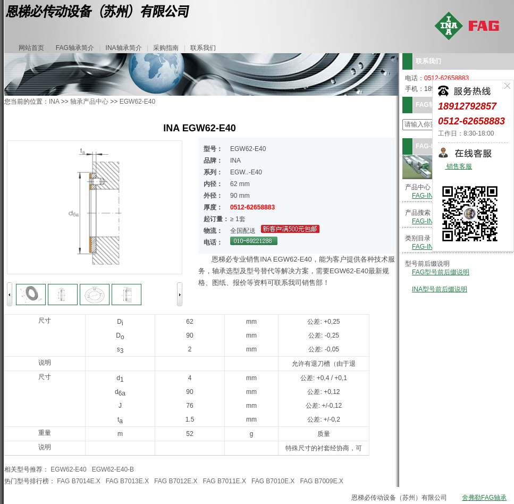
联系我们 (203, 48)
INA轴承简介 (124, 48)
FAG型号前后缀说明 (440, 272)
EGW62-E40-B (113, 469)
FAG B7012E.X (175, 481)
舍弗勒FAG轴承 (484, 497)
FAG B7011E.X (224, 481)
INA (54, 101)
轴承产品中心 (89, 101)
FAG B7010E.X (272, 481)
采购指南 (166, 48)
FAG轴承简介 (75, 48)
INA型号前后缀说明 (439, 289)
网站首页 (31, 48)
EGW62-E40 (137, 101)
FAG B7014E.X (78, 481)
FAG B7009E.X (321, 481)
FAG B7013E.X (127, 481)
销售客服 (458, 166)
